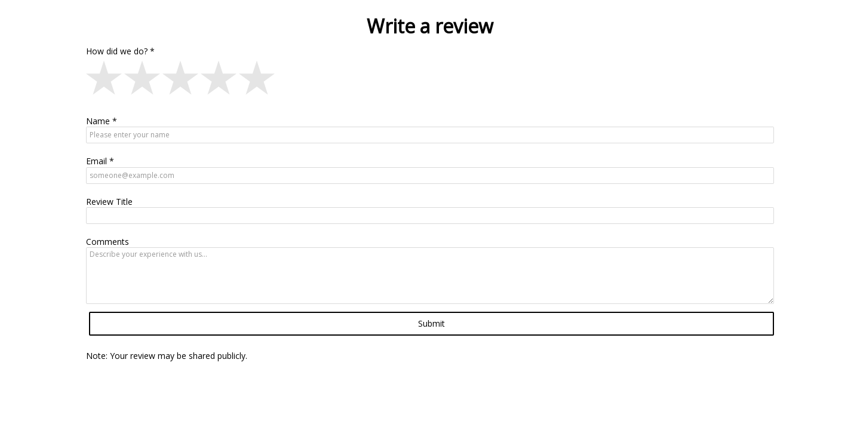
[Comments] (430, 275)
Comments (107, 241)
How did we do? (117, 51)
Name (98, 121)
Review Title (109, 201)
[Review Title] (430, 215)
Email (96, 161)
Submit (431, 323)
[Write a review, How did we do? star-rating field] (430, 80)
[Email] (430, 175)
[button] (105, 80)
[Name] (430, 135)
